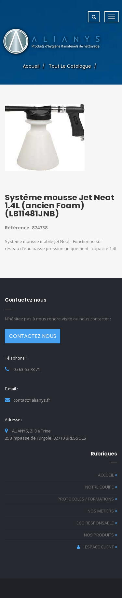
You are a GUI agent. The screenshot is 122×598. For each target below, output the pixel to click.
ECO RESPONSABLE (96, 523)
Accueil (31, 66)
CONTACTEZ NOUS (32, 336)
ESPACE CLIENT (97, 547)
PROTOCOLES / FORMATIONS (87, 499)
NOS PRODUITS (100, 535)
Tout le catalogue (70, 66)
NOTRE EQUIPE (101, 487)
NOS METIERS (102, 511)
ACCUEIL (107, 475)
